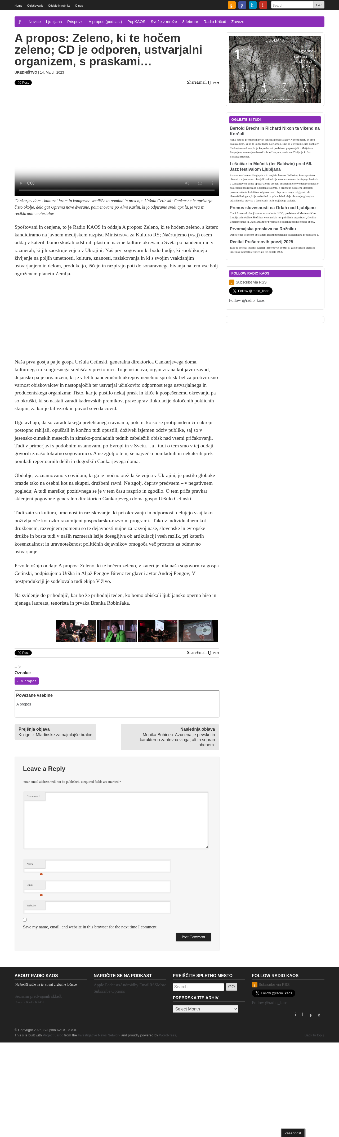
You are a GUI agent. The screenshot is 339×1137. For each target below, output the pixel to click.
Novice (35, 21)
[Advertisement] (117, 321)
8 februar (190, 21)
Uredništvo (26, 72)
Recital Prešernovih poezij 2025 (261, 242)
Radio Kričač (214, 21)
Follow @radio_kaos (247, 300)
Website (31, 905)
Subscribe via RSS (248, 282)
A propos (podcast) (105, 21)
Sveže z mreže (164, 21)
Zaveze (237, 21)
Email (35, 886)
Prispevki (75, 21)
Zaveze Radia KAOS (29, 1002)
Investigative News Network (99, 1035)
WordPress (167, 1035)
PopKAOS (136, 21)
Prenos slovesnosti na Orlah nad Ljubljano (273, 207)
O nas (79, 5)
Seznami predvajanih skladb (38, 996)
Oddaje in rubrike (59, 5)
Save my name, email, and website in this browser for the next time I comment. (90, 927)
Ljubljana (54, 21)
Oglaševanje (35, 5)
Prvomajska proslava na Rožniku (263, 229)
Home (18, 5)
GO (319, 5)
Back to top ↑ (314, 1035)
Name (35, 865)
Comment (33, 796)
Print (213, 82)
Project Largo (53, 1035)
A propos (26, 681)
